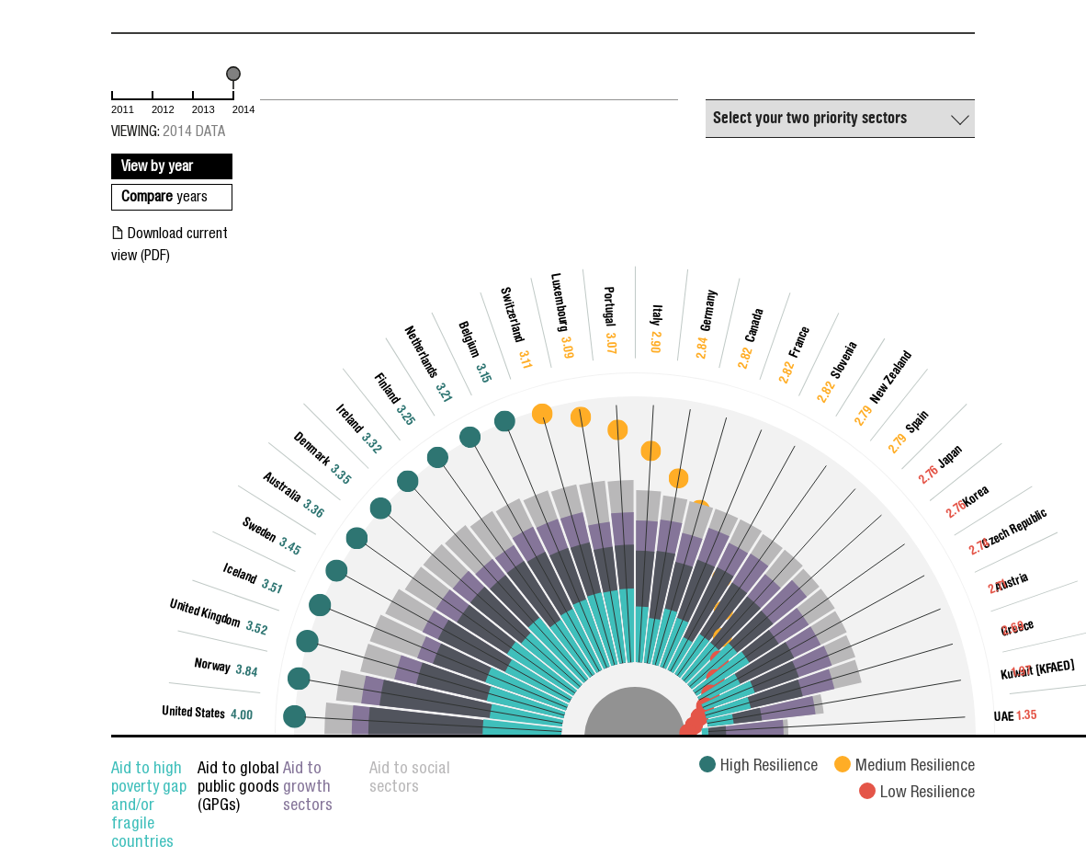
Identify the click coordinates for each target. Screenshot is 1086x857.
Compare (164, 198)
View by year (157, 168)
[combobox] (840, 118)
